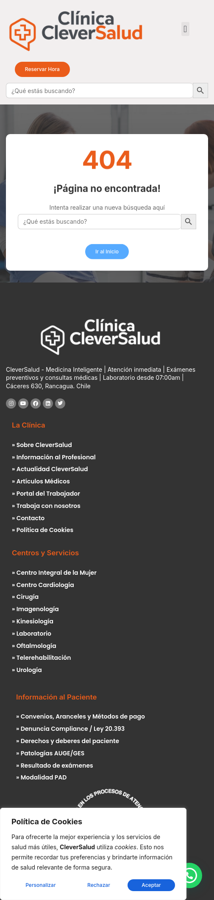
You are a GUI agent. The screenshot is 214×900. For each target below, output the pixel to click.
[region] (93, 854)
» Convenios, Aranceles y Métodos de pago (80, 716)
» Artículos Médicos (41, 481)
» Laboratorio (31, 633)
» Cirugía (25, 597)
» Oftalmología (34, 646)
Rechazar (98, 885)
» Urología (27, 670)
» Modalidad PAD (41, 777)
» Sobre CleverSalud (42, 445)
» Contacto (28, 518)
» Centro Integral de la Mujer (54, 572)
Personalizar (40, 885)
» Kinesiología (32, 621)
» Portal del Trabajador (46, 493)
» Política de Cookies (42, 530)
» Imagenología (35, 609)
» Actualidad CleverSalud (50, 469)
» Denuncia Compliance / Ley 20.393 (70, 728)
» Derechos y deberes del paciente (67, 741)
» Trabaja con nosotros (46, 506)
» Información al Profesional (54, 457)
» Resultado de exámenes (54, 765)
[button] (185, 29)
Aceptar (151, 885)
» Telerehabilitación (41, 657)
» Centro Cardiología (43, 585)
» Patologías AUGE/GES (50, 753)
